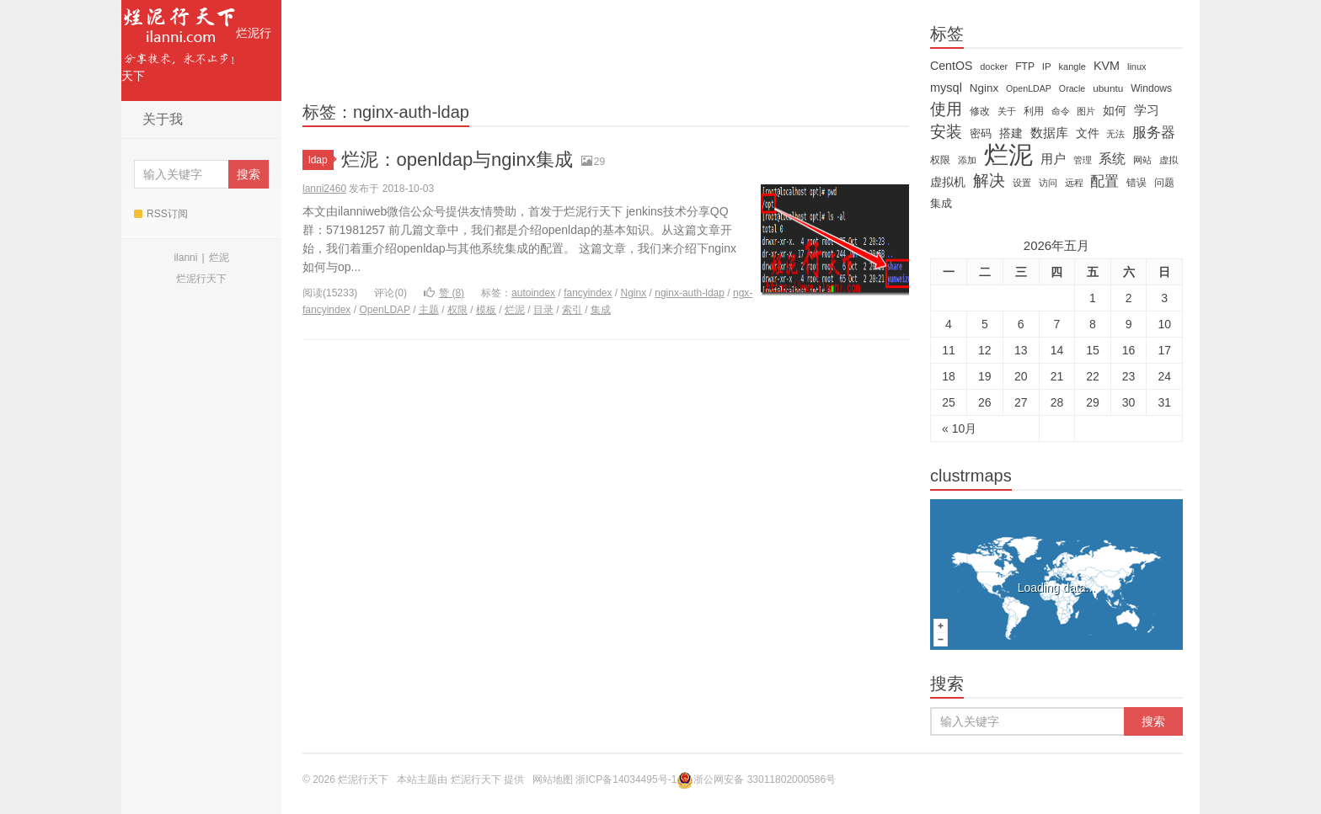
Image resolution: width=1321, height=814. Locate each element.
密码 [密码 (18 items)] (981, 133)
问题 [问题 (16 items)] (1164, 183)
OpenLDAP (384, 310)
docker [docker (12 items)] (994, 66)
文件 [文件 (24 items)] (1087, 133)
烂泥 (219, 257)
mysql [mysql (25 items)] (946, 87)
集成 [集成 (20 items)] (941, 203)
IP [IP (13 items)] (1046, 66)
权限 (457, 310)
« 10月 (959, 428)
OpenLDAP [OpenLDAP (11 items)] (1028, 88)
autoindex (533, 293)
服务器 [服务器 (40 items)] (1153, 133)
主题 (429, 310)
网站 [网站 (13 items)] (1142, 160)
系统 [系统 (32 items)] (1112, 159)
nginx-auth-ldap (690, 293)
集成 (601, 310)
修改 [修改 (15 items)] (980, 111)
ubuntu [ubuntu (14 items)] (1108, 88)
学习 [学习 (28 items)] (1146, 110)
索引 (572, 310)
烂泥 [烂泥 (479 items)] (1008, 154)
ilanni (185, 257)
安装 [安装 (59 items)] (946, 132)
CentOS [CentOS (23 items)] (951, 65)
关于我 (162, 119)
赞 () (444, 293)
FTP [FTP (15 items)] (1025, 66)
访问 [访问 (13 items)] (1048, 183)
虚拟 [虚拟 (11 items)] (1168, 160)
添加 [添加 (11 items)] (967, 160)
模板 (486, 310)
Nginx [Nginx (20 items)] (984, 88)
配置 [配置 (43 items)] (1104, 181)
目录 (543, 310)
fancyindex (588, 293)
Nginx (634, 293)
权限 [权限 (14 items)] (940, 160)
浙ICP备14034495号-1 (626, 779)
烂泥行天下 (196, 41)
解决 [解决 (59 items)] (989, 181)
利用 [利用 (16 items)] (1034, 111)
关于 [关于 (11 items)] (1006, 111)
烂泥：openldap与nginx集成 (457, 159)
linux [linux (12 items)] (1137, 66)
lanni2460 (324, 188)
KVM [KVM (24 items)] (1107, 65)
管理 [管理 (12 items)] (1082, 160)
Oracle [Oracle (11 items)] (1072, 88)
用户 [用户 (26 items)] (1053, 159)
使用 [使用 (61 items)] (946, 109)
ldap (321, 160)
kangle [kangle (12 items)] (1072, 66)
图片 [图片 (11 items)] (1086, 111)
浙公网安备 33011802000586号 (764, 779)
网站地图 (552, 779)
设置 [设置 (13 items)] (1022, 183)
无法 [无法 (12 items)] (1115, 134)
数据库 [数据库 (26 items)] (1049, 133)
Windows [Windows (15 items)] (1151, 88)
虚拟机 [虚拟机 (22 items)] (947, 182)
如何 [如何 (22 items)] (1114, 110)
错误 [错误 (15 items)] (1136, 183)
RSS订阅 (161, 214)
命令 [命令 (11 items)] (1060, 111)
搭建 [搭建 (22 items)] (1011, 133)
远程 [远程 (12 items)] (1074, 183)
